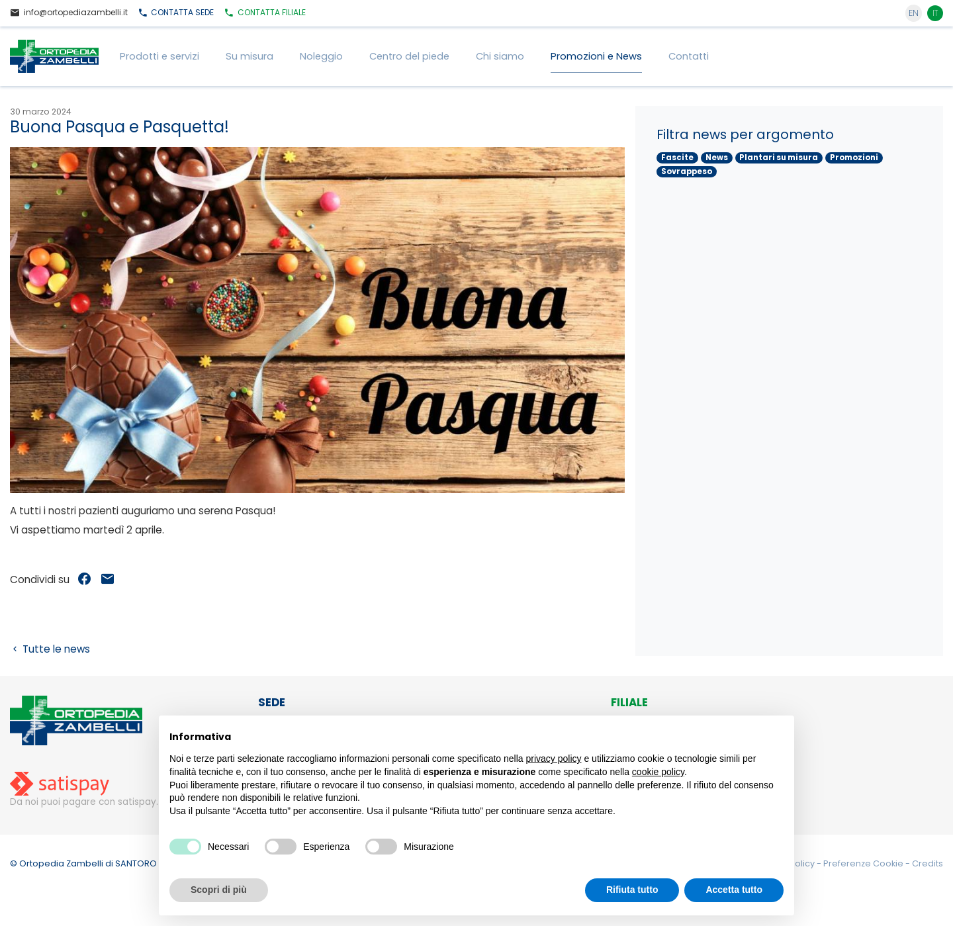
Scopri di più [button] (219, 889)
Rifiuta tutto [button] (632, 889)
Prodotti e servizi (159, 56)
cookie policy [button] (658, 771)
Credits (927, 863)
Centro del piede (409, 56)
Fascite (677, 157)
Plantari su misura (778, 157)
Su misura (249, 56)
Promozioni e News (596, 56)
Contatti (688, 56)
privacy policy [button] (554, 758)
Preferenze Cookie (864, 863)
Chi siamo (500, 56)
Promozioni (854, 157)
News (716, 157)
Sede (176, 13)
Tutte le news (50, 649)
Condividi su (39, 579)
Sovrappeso (686, 171)
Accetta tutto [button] (733, 889)
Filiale (265, 13)
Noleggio (321, 56)
